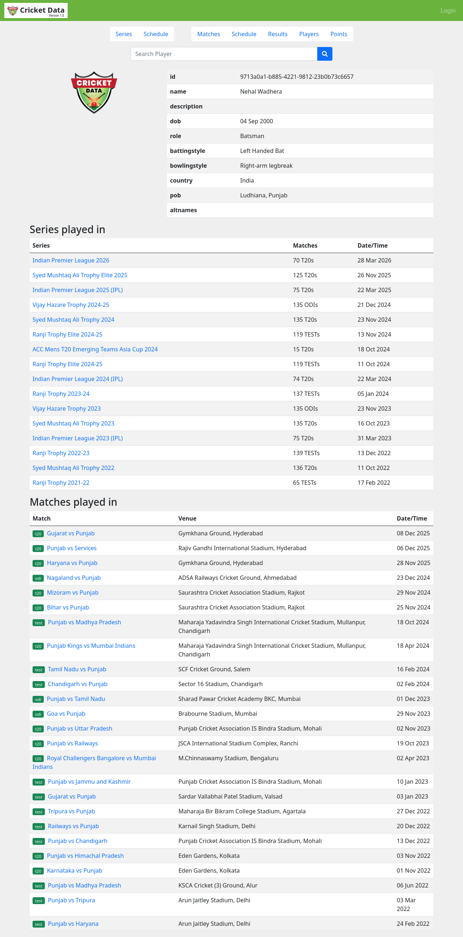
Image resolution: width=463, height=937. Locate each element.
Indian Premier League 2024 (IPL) (78, 379)
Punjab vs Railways (65, 743)
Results (278, 34)
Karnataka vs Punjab (67, 870)
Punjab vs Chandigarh (70, 841)
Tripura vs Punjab (64, 811)
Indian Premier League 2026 (71, 260)
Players (309, 34)
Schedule (156, 34)
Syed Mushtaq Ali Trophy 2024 (73, 320)
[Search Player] (224, 54)
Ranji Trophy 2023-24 (61, 394)
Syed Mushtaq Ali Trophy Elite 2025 (80, 275)
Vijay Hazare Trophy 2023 (67, 408)
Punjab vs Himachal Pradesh (78, 856)
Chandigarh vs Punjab (70, 684)
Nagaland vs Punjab (67, 578)
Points (338, 34)
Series (124, 34)
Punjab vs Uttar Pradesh (72, 728)
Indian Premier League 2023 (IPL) (78, 438)
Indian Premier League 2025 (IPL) (78, 290)
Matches (208, 34)
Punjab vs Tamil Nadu (69, 699)
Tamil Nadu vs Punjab (69, 669)
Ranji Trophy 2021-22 (61, 483)
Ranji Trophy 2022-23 (61, 453)
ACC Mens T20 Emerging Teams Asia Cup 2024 (95, 349)
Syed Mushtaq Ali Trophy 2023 (73, 423)
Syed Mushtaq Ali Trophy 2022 (73, 468)
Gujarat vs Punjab (64, 533)
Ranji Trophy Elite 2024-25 (68, 334)
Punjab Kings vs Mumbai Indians (84, 646)
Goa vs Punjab (59, 714)
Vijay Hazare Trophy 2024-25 (71, 305)
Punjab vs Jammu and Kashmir (82, 782)
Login (448, 10)
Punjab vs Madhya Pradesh (77, 622)
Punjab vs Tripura (64, 900)
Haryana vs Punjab (65, 563)
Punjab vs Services (65, 548)
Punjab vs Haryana (66, 924)
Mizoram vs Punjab (65, 592)
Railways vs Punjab (66, 826)
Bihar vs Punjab (61, 607)
